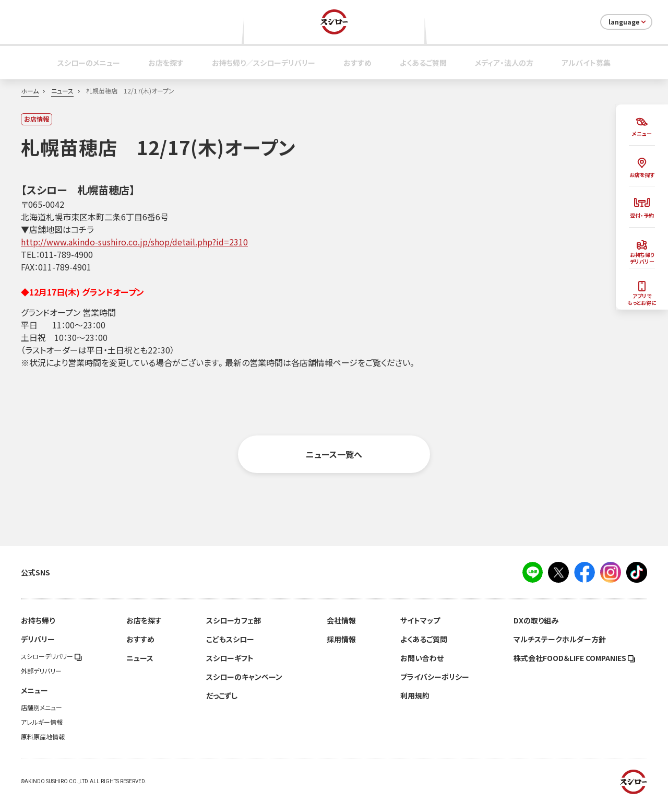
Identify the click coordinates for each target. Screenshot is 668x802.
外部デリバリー (41, 671)
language (628, 22)
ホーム (30, 91)
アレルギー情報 (42, 722)
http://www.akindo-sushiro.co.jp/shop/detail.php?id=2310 (134, 241)
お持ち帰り (38, 620)
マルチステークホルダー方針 (560, 639)
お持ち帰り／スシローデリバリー (263, 62)
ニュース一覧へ (334, 454)
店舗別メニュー (41, 707)
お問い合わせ (422, 658)
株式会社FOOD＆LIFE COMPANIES (574, 658)
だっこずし (221, 695)
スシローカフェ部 (233, 620)
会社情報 (341, 620)
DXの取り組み (536, 620)
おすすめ (357, 62)
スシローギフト (230, 658)
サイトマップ (420, 620)
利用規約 (415, 695)
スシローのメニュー (88, 62)
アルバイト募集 (586, 62)
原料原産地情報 (43, 736)
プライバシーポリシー (434, 676)
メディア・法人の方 (504, 62)
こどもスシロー (230, 639)
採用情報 (341, 639)
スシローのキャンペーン (244, 676)
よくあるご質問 (423, 62)
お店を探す (166, 62)
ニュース (62, 91)
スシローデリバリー (51, 656)
